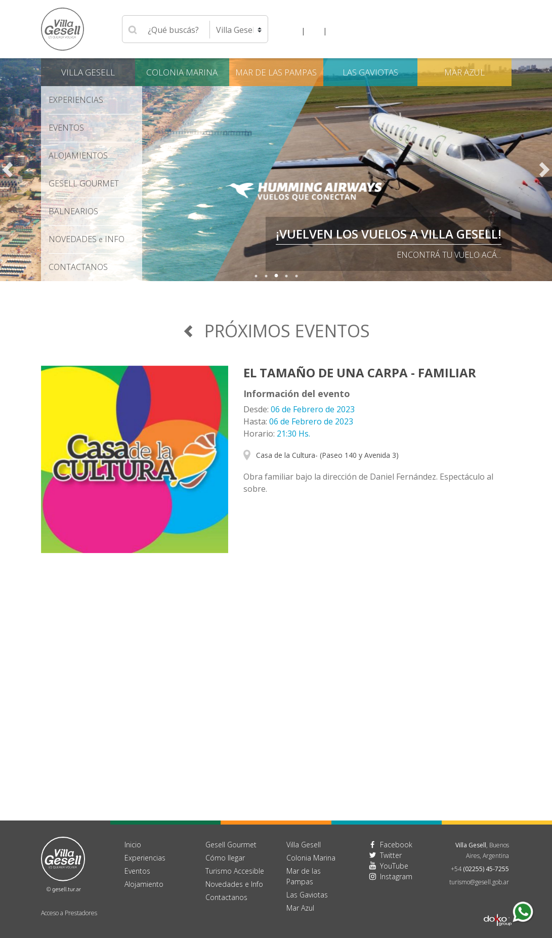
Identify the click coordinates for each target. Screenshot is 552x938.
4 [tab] (286, 276)
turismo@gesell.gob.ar (479, 882)
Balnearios (73, 211)
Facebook (396, 844)
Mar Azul (464, 72)
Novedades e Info (234, 884)
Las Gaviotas (370, 72)
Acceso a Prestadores (69, 913)
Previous (7, 169)
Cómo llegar (225, 858)
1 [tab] (256, 276)
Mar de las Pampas (276, 72)
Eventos (66, 127)
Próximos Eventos (276, 330)
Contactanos (226, 897)
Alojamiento (143, 884)
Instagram (396, 876)
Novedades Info (86, 239)
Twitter (391, 855)
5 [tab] (296, 276)
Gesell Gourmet (84, 183)
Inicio (132, 844)
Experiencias (76, 99)
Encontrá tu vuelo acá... (449, 254)
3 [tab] (276, 276)
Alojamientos (78, 155)
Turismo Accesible (234, 871)
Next (544, 169)
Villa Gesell (88, 72)
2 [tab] (266, 276)
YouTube (394, 866)
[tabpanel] (276, 169)
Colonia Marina (182, 72)
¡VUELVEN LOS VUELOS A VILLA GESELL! (388, 233)
